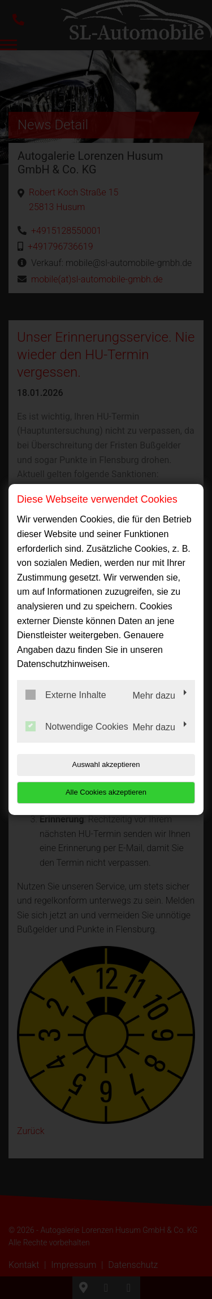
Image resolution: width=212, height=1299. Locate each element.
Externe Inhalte (65, 695)
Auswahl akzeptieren (106, 764)
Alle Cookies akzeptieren (106, 792)
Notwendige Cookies (76, 726)
